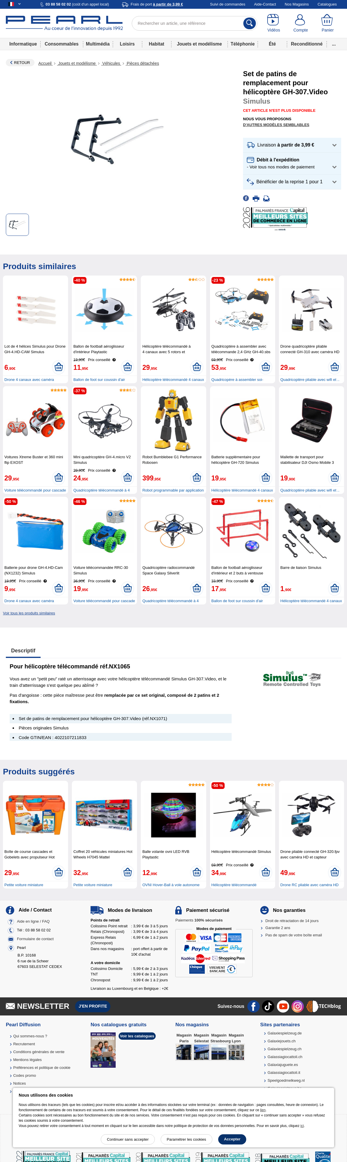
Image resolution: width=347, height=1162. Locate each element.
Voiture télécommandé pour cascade (35, 490)
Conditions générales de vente (39, 1052)
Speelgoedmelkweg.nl (286, 1080)
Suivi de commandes (227, 4)
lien (263, 1110)
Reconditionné (306, 43)
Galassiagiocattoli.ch (285, 1057)
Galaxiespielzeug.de (285, 1033)
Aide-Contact (265, 4)
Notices (19, 1083)
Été (272, 43)
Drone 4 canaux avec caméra (29, 379)
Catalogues (327, 4)
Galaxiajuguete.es (283, 1064)
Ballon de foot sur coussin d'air (99, 379)
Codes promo (24, 1075)
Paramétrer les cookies (186, 1139)
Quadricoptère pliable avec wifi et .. (309, 379)
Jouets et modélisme (199, 43)
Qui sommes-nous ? (30, 1036)
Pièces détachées (142, 63)
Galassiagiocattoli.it (284, 1072)
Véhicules (111, 63)
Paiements (199, 920)
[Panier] (327, 23)
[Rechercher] (249, 23)
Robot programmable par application (173, 490)
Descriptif (23, 651)
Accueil (45, 63)
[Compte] (300, 23)
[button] (292, 145)
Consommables (62, 43)
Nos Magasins (297, 4)
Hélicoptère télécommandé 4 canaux (173, 379)
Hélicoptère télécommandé (234, 885)
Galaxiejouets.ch (282, 1041)
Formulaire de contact (35, 939)
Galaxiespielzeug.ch (284, 1049)
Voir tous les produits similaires (29, 613)
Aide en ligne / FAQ (33, 921)
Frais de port (157, 4)
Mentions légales (27, 1060)
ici (302, 1126)
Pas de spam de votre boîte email (294, 935)
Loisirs (127, 43)
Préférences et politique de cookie (41, 1067)
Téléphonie (243, 43)
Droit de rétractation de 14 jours (292, 921)
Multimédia (98, 43)
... (334, 43)
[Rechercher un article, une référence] (195, 23)
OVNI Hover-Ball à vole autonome (170, 885)
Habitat (156, 43)
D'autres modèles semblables (276, 125)
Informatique (23, 43)
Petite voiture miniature (23, 885)
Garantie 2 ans (278, 928)
